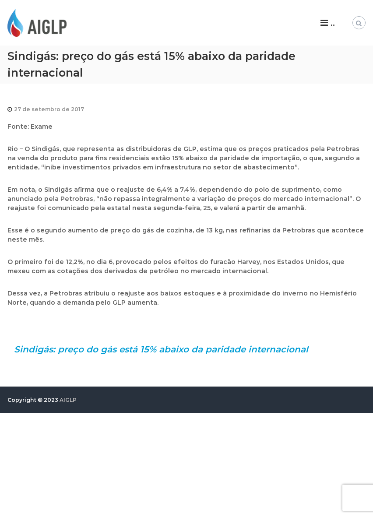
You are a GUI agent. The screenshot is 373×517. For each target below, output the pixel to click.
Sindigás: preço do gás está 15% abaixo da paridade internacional (161, 349)
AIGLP (68, 400)
